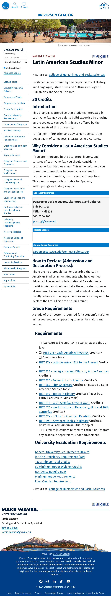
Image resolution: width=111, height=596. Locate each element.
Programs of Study (13, 97)
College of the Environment (10, 172)
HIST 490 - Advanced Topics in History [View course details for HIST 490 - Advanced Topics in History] (64, 421)
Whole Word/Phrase (13, 68)
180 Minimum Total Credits (52, 461)
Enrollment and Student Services (15, 147)
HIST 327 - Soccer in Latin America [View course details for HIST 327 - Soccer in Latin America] (61, 380)
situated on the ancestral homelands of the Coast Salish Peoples (54, 560)
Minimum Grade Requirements (55, 476)
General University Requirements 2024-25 (62, 452)
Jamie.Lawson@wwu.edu (16, 532)
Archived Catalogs (12, 130)
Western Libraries (12, 232)
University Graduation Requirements (14, 138)
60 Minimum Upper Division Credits (58, 466)
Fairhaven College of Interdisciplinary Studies (13, 210)
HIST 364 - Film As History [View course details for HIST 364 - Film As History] (56, 385)
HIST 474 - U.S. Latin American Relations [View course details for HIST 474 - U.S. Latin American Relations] (65, 416)
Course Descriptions (13, 109)
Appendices (9, 280)
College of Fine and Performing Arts (13, 181)
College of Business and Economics (15, 162)
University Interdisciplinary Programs (12, 222)
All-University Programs (15, 268)
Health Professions (13, 262)
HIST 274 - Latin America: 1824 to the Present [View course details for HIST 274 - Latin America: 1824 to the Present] (68, 362)
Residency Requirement (50, 471)
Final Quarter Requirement (53, 481)
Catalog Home (10, 82)
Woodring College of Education (13, 239)
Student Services (12, 155)
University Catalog (55, 15)
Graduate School (12, 247)
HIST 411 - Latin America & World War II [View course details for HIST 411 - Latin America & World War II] (64, 402)
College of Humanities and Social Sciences (14, 190)
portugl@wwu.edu (45, 221)
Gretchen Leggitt (61, 554)
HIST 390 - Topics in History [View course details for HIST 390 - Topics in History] (57, 393)
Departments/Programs (15, 124)
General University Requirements (12, 117)
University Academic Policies (13, 89)
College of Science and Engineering (14, 199)
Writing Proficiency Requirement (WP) (60, 457)
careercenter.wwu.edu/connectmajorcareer (61, 251)
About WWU (9, 274)
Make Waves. (20, 509)
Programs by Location (14, 103)
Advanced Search (12, 73)
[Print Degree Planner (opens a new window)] (93, 56)
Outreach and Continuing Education (14, 255)
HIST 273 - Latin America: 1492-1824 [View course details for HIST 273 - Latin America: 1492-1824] (66, 352)
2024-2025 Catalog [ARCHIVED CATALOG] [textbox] (74, 46)
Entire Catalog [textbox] (9, 54)
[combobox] (84, 45)
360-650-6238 (10, 527)
